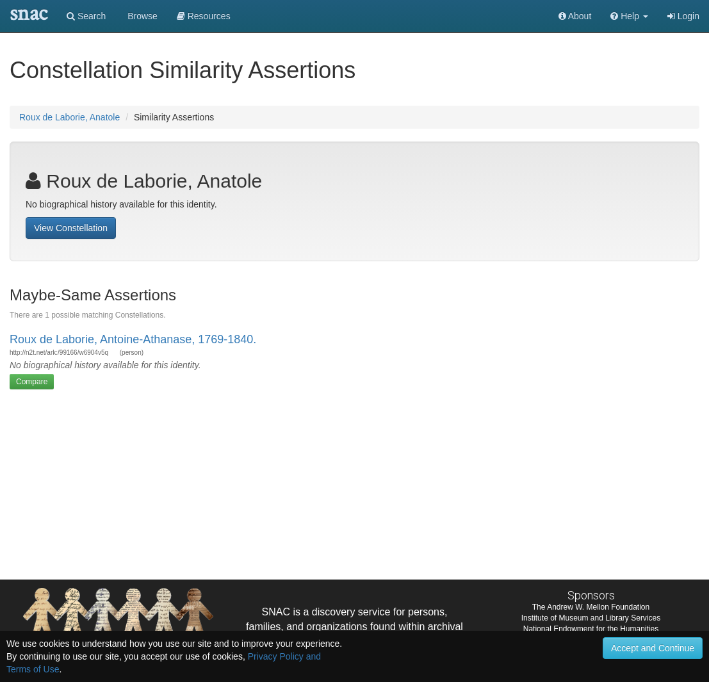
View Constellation (71, 228)
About (575, 16)
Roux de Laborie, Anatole (69, 117)
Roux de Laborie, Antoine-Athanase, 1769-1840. (133, 339)
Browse (141, 16)
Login (683, 16)
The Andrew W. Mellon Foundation (590, 607)
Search (86, 16)
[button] (629, 16)
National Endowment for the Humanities (590, 628)
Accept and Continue (652, 648)
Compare (31, 381)
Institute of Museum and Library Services (590, 617)
